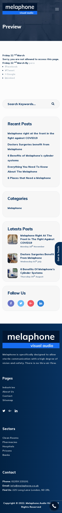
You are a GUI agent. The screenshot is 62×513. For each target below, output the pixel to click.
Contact (7, 395)
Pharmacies (9, 442)
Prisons (7, 450)
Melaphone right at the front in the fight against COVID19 (31, 136)
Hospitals (8, 446)
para (32, 62)
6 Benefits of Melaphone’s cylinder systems (31, 158)
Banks (6, 454)
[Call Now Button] (54, 506)
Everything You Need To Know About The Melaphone (28, 169)
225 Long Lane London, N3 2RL (31, 490)
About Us (8, 391)
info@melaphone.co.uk (24, 485)
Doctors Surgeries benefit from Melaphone (28, 147)
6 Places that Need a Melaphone (29, 178)
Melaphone (15, 208)
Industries (8, 387)
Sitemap (7, 400)
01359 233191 (19, 481)
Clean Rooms (10, 437)
